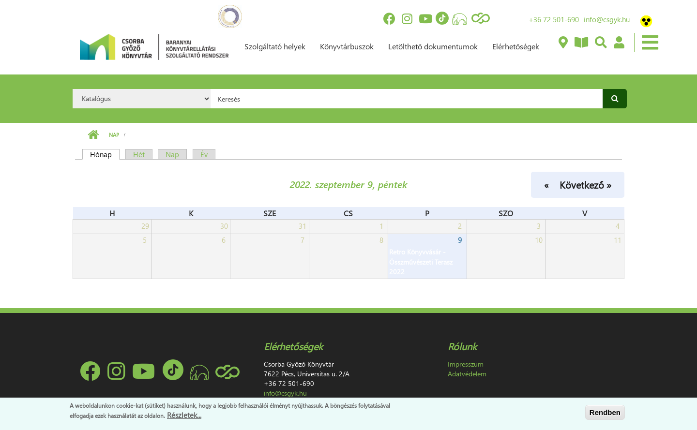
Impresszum (466, 364)
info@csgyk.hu (607, 19)
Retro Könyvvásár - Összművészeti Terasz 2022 (421, 261)
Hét (139, 154)
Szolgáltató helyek (274, 46)
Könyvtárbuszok (347, 46)
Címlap (93, 135)
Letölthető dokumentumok (433, 46)
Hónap (105, 154)
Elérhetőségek (515, 46)
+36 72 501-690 (554, 19)
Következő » (585, 184)
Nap (114, 135)
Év (204, 154)
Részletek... (184, 415)
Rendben (605, 412)
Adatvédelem (467, 373)
